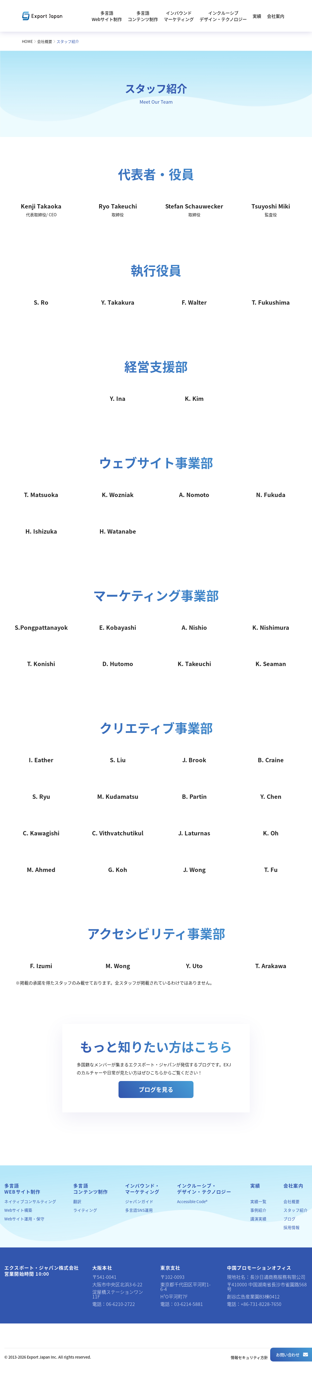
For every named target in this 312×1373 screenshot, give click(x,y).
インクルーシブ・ (204, 1189)
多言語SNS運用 (139, 1210)
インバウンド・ (142, 1189)
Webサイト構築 (18, 1210)
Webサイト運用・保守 (24, 1219)
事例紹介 (258, 1210)
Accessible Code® (192, 1201)
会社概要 (44, 41)
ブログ (289, 1219)
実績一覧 (258, 1201)
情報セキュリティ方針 (249, 1357)
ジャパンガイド (139, 1201)
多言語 (22, 1189)
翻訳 (77, 1201)
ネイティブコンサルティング (30, 1201)
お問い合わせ (292, 1354)
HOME (27, 41)
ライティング (85, 1210)
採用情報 (291, 1227)
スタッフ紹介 (295, 1210)
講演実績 (258, 1219)
